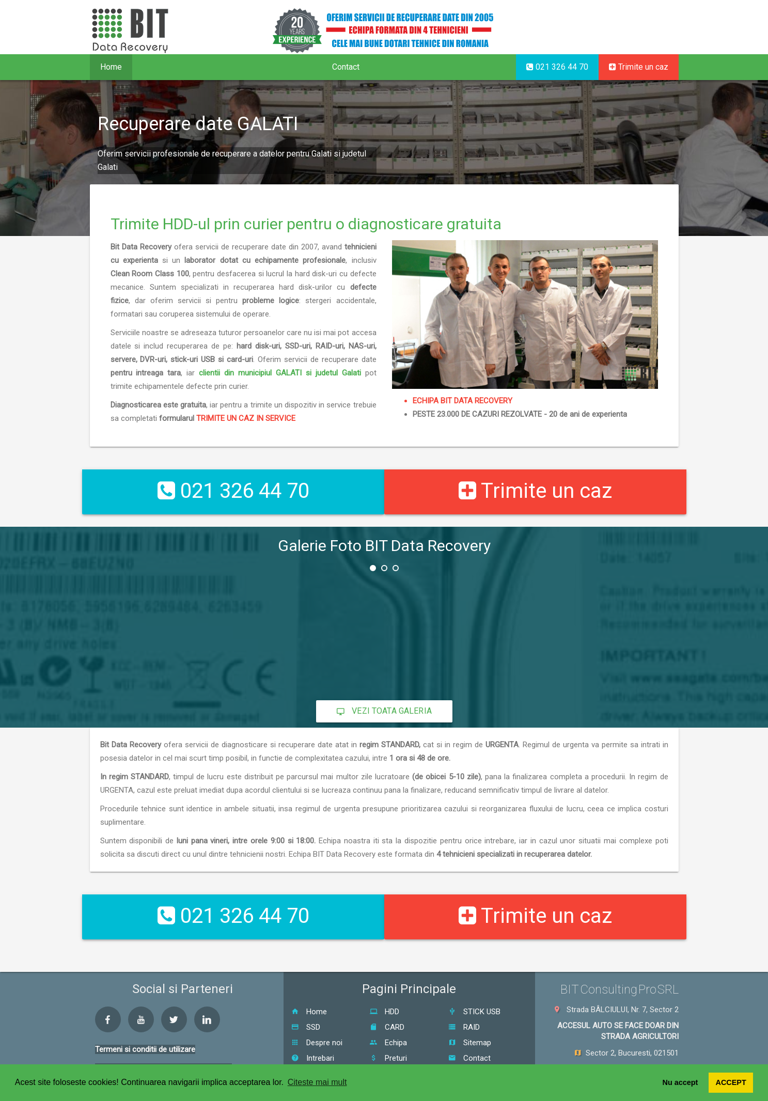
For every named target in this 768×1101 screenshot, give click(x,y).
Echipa (388, 1014)
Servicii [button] (159, 67)
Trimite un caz (638, 67)
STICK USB (474, 983)
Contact (345, 67)
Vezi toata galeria (384, 697)
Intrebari (312, 1029)
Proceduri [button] (218, 67)
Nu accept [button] (680, 1082)
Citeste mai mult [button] (317, 1082)
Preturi (388, 1029)
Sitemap (469, 1014)
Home (111, 67)
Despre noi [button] (286, 67)
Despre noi (316, 1014)
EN (637, 28)
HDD (384, 983)
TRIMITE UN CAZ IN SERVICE (245, 438)
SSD (305, 998)
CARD (387, 998)
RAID (464, 998)
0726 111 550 (649, 1057)
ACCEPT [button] (731, 1082)
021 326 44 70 (557, 67)
